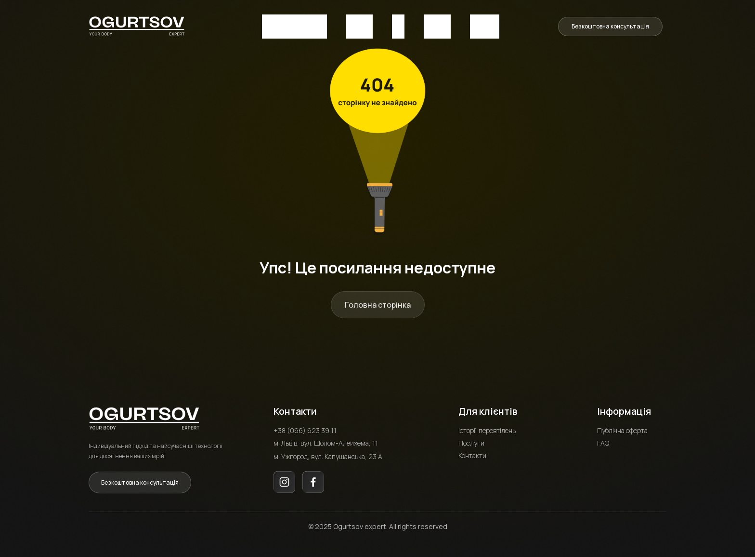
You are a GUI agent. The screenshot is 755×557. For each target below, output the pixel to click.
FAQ (398, 25)
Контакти (484, 25)
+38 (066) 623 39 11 (305, 428)
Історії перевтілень (487, 428)
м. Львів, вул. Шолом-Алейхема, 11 (325, 440)
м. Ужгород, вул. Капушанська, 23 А (327, 454)
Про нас (359, 25)
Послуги (437, 25)
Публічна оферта (622, 428)
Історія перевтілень (294, 25)
